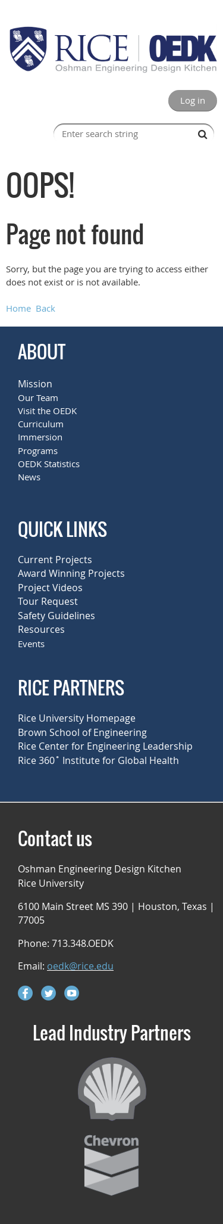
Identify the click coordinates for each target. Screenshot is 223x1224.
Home (18, 308)
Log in (192, 100)
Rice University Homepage (77, 718)
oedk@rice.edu (80, 966)
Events (31, 644)
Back (45, 308)
